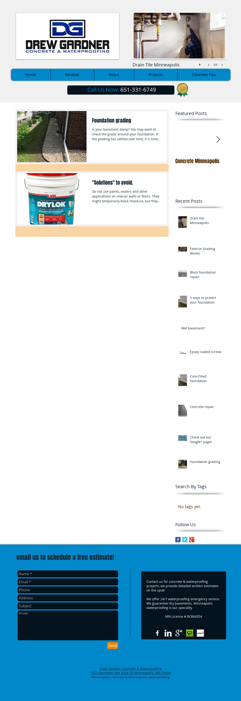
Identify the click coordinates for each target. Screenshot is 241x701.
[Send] (112, 645)
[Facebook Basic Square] (178, 539)
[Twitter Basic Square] (184, 539)
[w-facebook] (157, 633)
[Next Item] (218, 139)
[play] (200, 63)
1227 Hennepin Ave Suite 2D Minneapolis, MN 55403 (130, 673)
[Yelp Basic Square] (200, 633)
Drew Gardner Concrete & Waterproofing (130, 668)
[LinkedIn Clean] (168, 633)
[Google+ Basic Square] (191, 539)
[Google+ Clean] (178, 633)
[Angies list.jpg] (189, 633)
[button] (179, 44)
